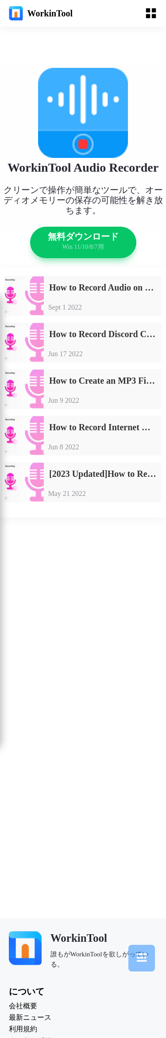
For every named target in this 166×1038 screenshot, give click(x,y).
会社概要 (23, 1006)
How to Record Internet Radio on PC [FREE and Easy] (105, 427)
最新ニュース (30, 1017)
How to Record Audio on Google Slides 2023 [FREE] (105, 287)
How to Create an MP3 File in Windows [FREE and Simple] (105, 380)
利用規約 (23, 1029)
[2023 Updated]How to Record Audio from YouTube (105, 474)
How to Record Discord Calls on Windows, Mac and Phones (105, 334)
